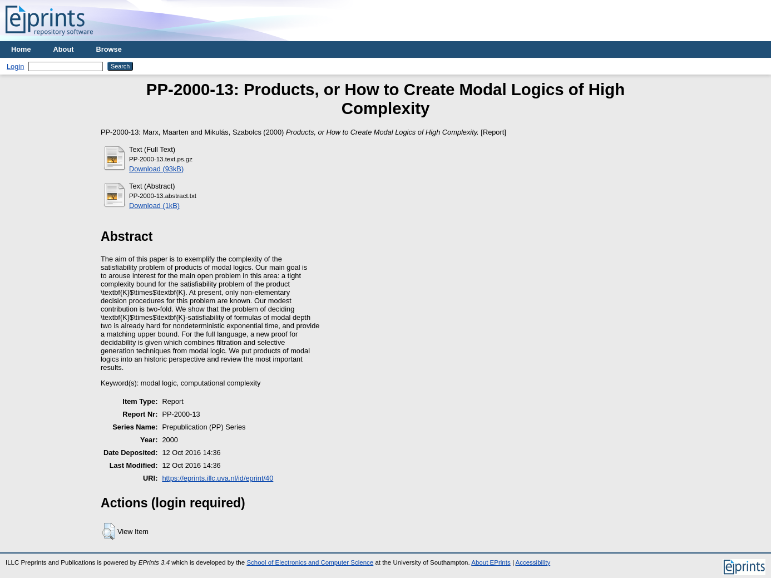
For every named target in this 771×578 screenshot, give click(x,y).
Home (21, 49)
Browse (109, 49)
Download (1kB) (154, 205)
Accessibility (532, 562)
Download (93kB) (156, 169)
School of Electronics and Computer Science (309, 562)
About (63, 49)
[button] (108, 531)
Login (15, 66)
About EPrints (490, 562)
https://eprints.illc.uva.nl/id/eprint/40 (217, 478)
